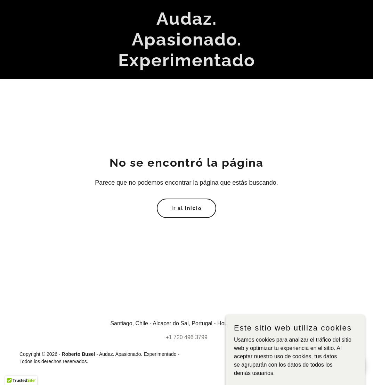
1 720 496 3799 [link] (188, 337)
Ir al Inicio (186, 208)
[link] (186, 64)
